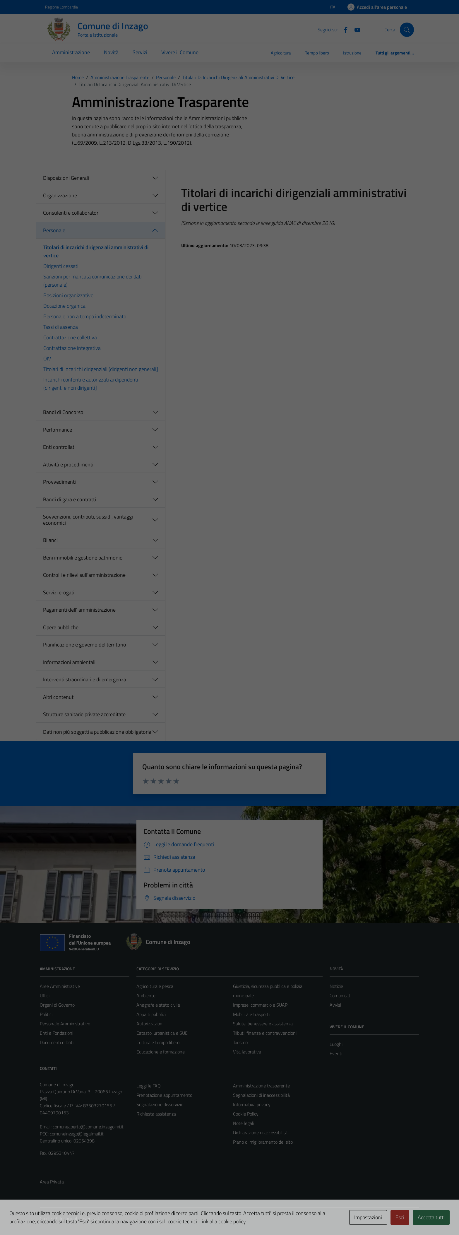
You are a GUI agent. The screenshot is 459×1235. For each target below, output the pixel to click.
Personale (54, 230)
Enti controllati (59, 447)
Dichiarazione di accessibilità (260, 1132)
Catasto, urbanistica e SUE (162, 1032)
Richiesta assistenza (156, 1113)
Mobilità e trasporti (251, 1014)
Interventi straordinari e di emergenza (84, 679)
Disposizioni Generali (66, 178)
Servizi (140, 52)
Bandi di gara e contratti (69, 499)
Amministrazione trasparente (261, 1085)
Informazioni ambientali (69, 662)
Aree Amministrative (60, 986)
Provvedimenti (59, 482)
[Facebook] (343, 29)
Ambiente (145, 995)
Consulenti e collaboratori (71, 213)
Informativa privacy (251, 1104)
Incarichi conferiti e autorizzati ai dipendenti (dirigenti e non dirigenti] (90, 384)
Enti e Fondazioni (56, 1032)
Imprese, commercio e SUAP (260, 1004)
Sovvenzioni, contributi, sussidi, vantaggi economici (88, 520)
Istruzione (352, 52)
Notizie (336, 986)
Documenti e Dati (56, 1042)
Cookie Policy (245, 1113)
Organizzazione (60, 195)
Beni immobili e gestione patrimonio (83, 558)
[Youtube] (355, 29)
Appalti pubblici (151, 1014)
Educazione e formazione (160, 1051)
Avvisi (335, 1004)
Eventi (336, 1053)
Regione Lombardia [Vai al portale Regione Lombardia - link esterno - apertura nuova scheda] (61, 7)
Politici (46, 1014)
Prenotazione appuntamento (164, 1095)
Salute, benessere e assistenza (263, 1023)
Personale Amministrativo (65, 1023)
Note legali (243, 1123)
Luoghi (336, 1044)
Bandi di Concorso (63, 412)
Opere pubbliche (60, 627)
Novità (111, 52)
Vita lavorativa (247, 1051)
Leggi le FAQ (148, 1085)
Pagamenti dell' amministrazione (79, 610)
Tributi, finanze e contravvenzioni (265, 1032)
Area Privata (52, 1181)
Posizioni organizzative (68, 295)
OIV (47, 358)
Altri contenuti (59, 697)
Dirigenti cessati (60, 266)
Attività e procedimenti (68, 464)
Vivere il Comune (179, 52)
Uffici (44, 995)
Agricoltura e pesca (154, 986)
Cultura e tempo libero (157, 1042)
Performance (57, 430)
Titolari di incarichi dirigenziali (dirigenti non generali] (100, 369)
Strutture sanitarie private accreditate (84, 714)
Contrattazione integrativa (72, 348)
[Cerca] (407, 30)
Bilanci (50, 540)
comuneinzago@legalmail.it (77, 1133)
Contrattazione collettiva (70, 337)
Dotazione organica (64, 306)
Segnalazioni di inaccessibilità (261, 1095)
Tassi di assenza (60, 327)
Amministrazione (71, 52)
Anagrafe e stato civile (158, 1004)
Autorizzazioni (149, 1023)
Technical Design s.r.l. (79, 1218)
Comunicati (340, 995)
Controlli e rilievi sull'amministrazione (84, 575)
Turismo (240, 1042)
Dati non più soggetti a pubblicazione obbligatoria (97, 732)
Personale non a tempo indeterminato (84, 316)
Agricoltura (281, 52)
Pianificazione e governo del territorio (84, 645)
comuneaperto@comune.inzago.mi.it (88, 1126)
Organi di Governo (57, 1004)
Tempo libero (317, 52)
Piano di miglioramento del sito (263, 1141)
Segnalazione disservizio (159, 1104)
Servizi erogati (58, 592)
